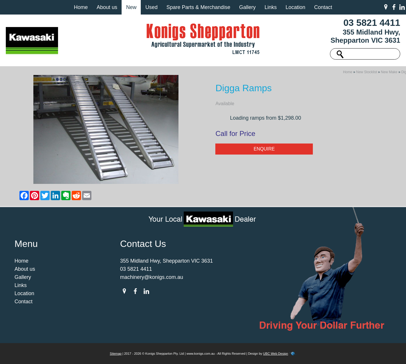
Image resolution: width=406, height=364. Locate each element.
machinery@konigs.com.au (151, 277)
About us (107, 7)
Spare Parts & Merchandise (198, 7)
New (131, 7)
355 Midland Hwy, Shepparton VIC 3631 (365, 36)
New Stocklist (366, 72)
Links (270, 7)
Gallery (247, 7)
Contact (323, 7)
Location (295, 7)
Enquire (264, 148)
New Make (389, 72)
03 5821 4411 (371, 22)
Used (151, 7)
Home (81, 7)
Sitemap (115, 353)
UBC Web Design (275, 353)
